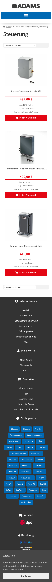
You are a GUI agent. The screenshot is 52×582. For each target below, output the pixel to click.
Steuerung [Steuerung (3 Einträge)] (12, 472)
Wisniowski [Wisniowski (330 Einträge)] (33, 490)
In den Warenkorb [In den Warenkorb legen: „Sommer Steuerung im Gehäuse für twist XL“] (27, 195)
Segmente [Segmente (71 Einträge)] (12, 459)
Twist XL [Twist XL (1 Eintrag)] (43, 484)
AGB (26, 341)
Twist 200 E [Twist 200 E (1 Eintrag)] (25, 472)
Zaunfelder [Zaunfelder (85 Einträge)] (12, 496)
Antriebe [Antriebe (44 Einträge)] (38, 429)
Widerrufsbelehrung (26, 336)
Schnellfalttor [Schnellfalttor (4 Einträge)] (36, 453)
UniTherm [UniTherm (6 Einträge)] (20, 490)
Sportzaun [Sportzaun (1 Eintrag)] (13, 465)
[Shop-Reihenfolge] (20, 45)
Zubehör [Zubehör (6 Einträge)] (40, 496)
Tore (26, 393)
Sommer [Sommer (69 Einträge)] (40, 459)
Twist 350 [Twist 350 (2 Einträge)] (11, 478)
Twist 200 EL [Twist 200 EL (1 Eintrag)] (39, 472)
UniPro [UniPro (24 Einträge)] (8, 490)
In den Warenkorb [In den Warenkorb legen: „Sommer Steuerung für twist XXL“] (27, 117)
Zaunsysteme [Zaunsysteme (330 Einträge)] (27, 496)
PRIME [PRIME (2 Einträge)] (19, 447)
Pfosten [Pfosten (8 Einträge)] (9, 447)
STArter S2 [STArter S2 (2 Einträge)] (25, 465)
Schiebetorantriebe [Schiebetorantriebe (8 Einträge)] (19, 453)
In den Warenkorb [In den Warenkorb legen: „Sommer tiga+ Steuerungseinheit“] (27, 272)
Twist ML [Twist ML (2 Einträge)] (20, 484)
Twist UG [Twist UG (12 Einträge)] (31, 484)
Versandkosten (28, 108)
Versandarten (26, 326)
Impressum (26, 315)
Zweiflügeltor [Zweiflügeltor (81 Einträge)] (26, 502)
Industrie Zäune (26, 404)
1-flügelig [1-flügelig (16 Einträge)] (14, 429)
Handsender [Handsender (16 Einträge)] (28, 441)
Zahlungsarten (26, 331)
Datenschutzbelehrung (26, 320)
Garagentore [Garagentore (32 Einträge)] (14, 441)
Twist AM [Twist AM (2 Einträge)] (41, 478)
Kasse (26, 370)
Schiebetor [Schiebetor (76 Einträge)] (42, 447)
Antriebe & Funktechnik (26, 409)
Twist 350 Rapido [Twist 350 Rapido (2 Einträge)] (26, 478)
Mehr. (20, 569)
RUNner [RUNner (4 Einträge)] (30, 447)
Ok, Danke (26, 576)
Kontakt (26, 310)
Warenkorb (26, 365)
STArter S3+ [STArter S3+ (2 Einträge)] (39, 465)
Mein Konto (26, 359)
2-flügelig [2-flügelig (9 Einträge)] (26, 429)
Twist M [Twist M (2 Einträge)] (8, 484)
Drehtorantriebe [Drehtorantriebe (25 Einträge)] (16, 435)
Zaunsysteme (26, 398)
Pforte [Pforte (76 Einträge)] (40, 441)
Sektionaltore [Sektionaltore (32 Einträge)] (26, 459)
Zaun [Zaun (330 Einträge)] (44, 490)
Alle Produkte (26, 388)
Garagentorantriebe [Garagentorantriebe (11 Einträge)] (34, 435)
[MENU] (26, 15)
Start (8, 26)
